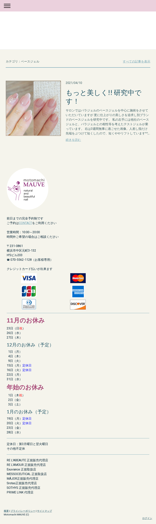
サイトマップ (44, 510)
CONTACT (25, 223)
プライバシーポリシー (23, 510)
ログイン (147, 518)
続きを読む (73, 140)
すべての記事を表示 (136, 61)
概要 (6, 510)
